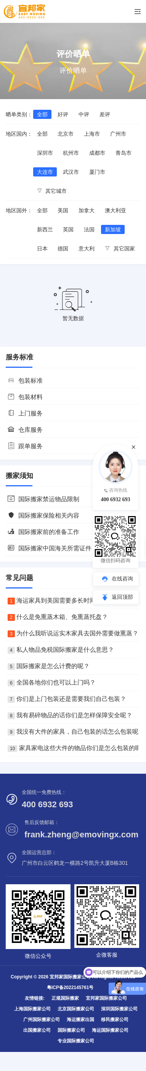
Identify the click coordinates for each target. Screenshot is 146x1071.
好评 (63, 114)
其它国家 (120, 248)
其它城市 (52, 191)
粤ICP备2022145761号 (70, 987)
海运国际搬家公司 (110, 1030)
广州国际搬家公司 (41, 1019)
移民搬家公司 (114, 1019)
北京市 (66, 134)
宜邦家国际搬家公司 (106, 998)
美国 (63, 210)
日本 (42, 248)
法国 (89, 229)
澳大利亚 (115, 210)
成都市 (97, 153)
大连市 (45, 172)
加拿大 (87, 210)
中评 (84, 114)
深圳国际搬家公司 (119, 1009)
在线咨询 (122, 579)
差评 (104, 114)
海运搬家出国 (80, 1019)
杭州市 (71, 153)
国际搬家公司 (71, 1030)
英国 (68, 229)
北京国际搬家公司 (76, 1009)
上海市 (92, 134)
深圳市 (45, 153)
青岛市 (124, 153)
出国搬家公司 (37, 1030)
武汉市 (71, 172)
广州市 (118, 134)
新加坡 (113, 229)
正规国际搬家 (65, 998)
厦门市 (97, 172)
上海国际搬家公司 (32, 1009)
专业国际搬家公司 (76, 1041)
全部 (42, 114)
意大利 (87, 248)
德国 (63, 248)
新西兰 (45, 229)
